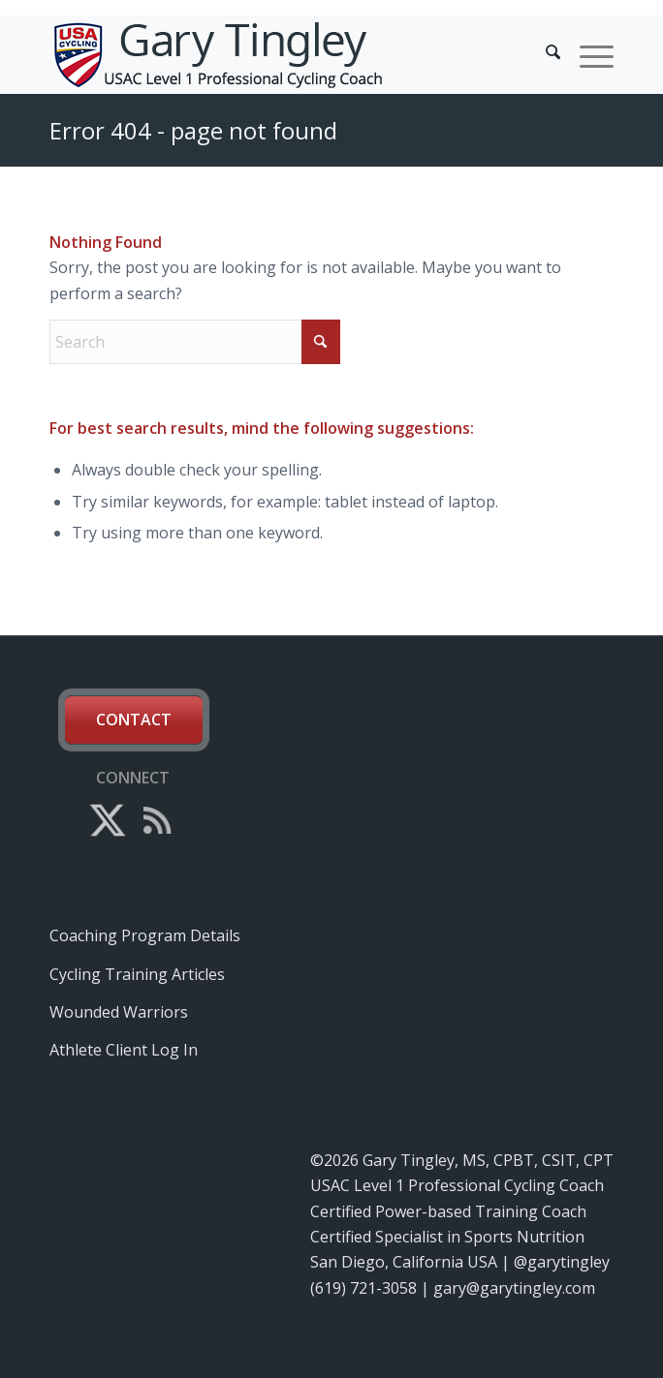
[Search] (543, 54)
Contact (134, 719)
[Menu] (587, 54)
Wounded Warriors (118, 1012)
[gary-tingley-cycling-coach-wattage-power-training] (274, 54)
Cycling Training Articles (137, 974)
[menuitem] (543, 54)
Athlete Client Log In (123, 1049)
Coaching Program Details (144, 935)
